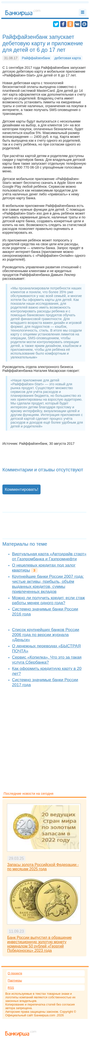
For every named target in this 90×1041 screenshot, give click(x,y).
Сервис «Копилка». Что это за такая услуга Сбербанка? (47, 660)
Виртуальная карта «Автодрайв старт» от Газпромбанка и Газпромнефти (49, 556)
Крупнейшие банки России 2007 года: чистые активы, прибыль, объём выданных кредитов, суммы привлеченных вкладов (48, 584)
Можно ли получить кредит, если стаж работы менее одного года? (48, 600)
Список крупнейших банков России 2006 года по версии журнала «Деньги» (45, 634)
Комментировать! (21, 489)
